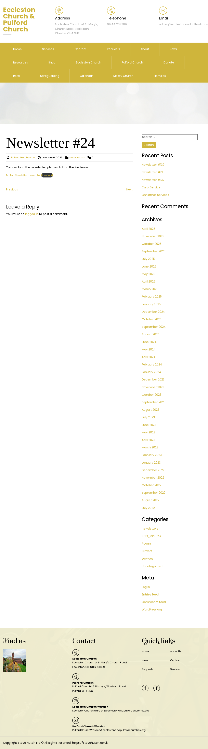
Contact (81, 49)
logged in (31, 214)
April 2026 (148, 229)
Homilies (160, 76)
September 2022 (153, 493)
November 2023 (153, 387)
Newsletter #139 (153, 165)
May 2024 (149, 349)
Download (47, 175)
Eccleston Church (88, 62)
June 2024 (149, 342)
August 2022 (150, 500)
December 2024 (153, 312)
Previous (12, 189)
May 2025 (148, 274)
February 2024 (152, 364)
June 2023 (149, 425)
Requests (113, 49)
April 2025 (148, 281)
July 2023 (148, 417)
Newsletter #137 (153, 180)
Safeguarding (49, 76)
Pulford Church (132, 62)
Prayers (147, 551)
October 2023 (151, 395)
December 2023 (153, 379)
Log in (146, 587)
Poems (147, 544)
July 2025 (148, 259)
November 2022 (153, 478)
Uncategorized (152, 566)
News (173, 49)
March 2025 (150, 289)
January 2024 (151, 372)
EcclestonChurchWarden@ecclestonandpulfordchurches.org (110, 710)
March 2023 (150, 447)
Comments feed (154, 602)
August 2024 (151, 334)
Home (17, 49)
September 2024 (154, 327)
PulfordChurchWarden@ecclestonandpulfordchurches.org (109, 730)
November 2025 (153, 236)
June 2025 (149, 266)
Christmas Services (155, 195)
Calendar (86, 76)
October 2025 (151, 244)
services (147, 559)
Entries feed (150, 594)
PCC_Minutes (151, 536)
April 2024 (149, 357)
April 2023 (148, 440)
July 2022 (148, 508)
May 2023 (148, 432)
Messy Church (123, 76)
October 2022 (151, 485)
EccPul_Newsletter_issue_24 (23, 175)
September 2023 (153, 402)
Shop (51, 62)
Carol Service (151, 187)
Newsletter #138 (153, 172)
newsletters (77, 157)
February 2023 (152, 455)
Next (129, 189)
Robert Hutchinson (23, 157)
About (145, 49)
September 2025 (153, 251)
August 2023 (150, 410)
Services (48, 49)
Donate (169, 62)
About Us (175, 651)
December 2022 (153, 470)
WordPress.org (152, 609)
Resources (20, 62)
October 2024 (152, 319)
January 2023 (151, 463)
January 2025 (151, 304)
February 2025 (152, 296)
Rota (16, 76)
